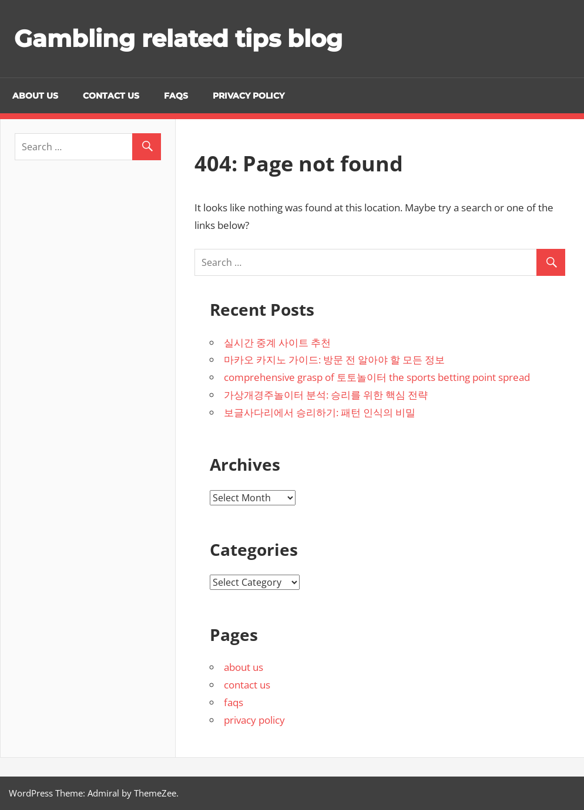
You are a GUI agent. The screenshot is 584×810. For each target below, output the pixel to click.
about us (35, 95)
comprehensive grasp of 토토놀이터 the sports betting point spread (377, 377)
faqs (176, 95)
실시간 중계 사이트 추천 (277, 342)
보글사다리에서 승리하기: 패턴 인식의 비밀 (319, 412)
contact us (111, 95)
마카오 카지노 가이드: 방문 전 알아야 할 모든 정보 (334, 359)
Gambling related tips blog (178, 38)
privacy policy (248, 95)
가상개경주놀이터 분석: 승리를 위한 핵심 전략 (326, 394)
